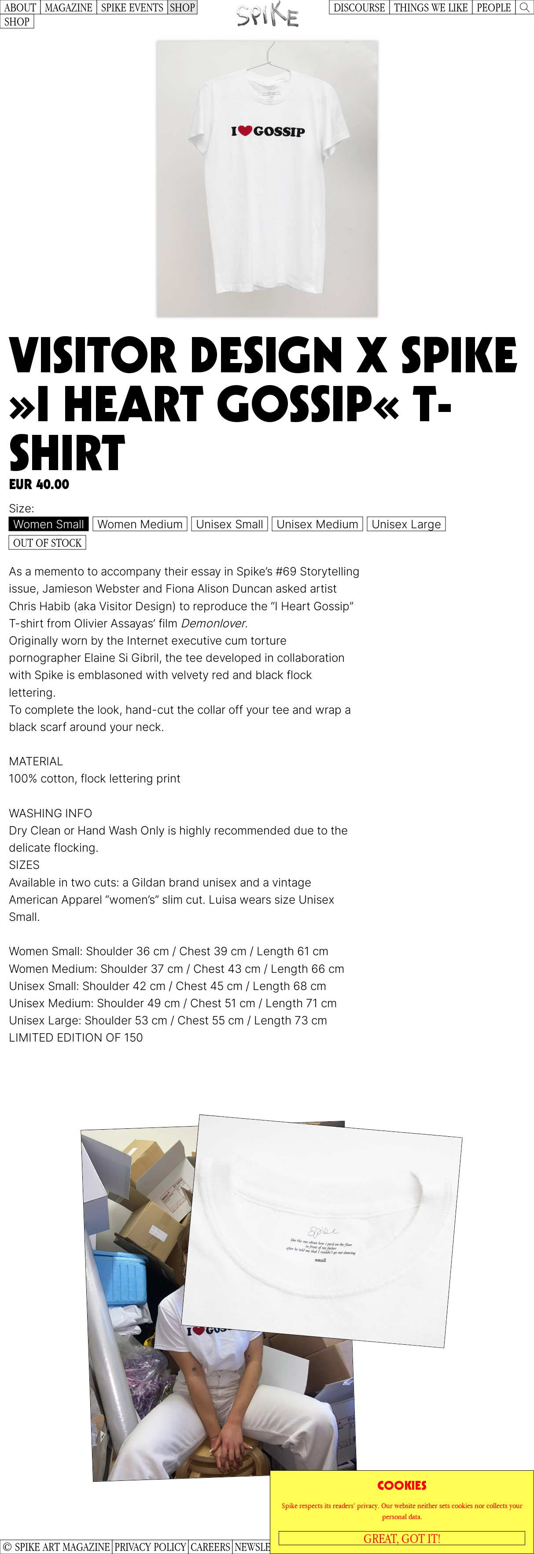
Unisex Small (229, 524)
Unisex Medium (317, 524)
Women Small (48, 524)
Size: (21, 508)
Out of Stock (47, 542)
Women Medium (140, 524)
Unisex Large (406, 524)
